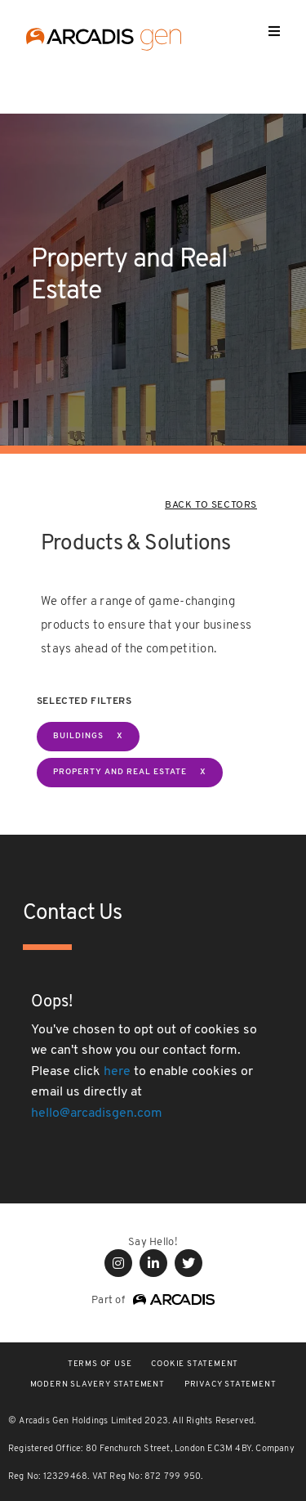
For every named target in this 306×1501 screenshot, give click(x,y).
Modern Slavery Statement (97, 1384)
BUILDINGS (78, 736)
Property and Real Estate (120, 772)
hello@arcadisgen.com (96, 1113)
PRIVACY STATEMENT (230, 1384)
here (117, 1071)
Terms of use (100, 1364)
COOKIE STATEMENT (194, 1364)
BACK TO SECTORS (211, 505)
